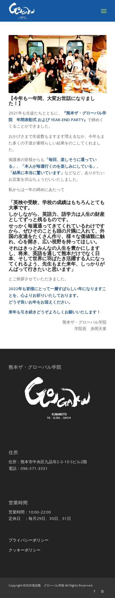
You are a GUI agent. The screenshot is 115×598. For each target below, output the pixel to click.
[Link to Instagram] (102, 591)
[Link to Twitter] (86, 591)
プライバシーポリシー (29, 540)
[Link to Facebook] (94, 591)
